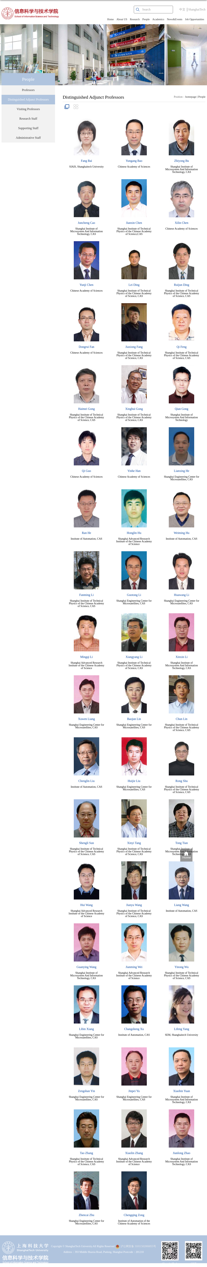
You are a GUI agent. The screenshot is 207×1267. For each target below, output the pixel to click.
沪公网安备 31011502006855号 (136, 1246)
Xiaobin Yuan (181, 1091)
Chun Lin (181, 719)
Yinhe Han (134, 470)
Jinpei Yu (134, 1091)
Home (110, 19)
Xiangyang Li (134, 656)
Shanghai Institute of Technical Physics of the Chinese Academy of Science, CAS (134, 293)
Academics (158, 19)
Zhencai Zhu (86, 1215)
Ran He (86, 532)
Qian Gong (181, 408)
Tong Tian (181, 843)
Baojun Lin (134, 719)
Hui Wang (86, 905)
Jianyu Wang (134, 905)
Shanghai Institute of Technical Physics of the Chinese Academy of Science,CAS (134, 231)
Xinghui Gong (134, 408)
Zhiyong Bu (181, 160)
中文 (182, 9)
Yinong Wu (181, 967)
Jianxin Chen (134, 222)
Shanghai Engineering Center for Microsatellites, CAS (181, 478)
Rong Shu (181, 781)
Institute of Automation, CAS (86, 538)
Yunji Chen (86, 284)
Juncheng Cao (86, 222)
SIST (193, 1263)
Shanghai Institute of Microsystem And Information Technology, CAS (181, 169)
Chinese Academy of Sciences (134, 166)
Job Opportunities (194, 19)
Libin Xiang (86, 1029)
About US (121, 19)
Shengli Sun (86, 843)
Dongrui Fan (86, 346)
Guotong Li (134, 594)
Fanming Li (86, 594)
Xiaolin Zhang (134, 1153)
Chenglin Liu (86, 781)
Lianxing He (181, 470)
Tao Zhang (86, 1153)
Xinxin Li (182, 656)
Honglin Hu (134, 532)
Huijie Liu (134, 781)
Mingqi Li (86, 656)
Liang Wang (181, 905)
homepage (190, 96)
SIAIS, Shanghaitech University (86, 166)
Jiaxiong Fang (134, 346)
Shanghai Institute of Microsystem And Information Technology (181, 417)
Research (135, 19)
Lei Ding (133, 284)
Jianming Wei (134, 967)
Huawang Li (181, 594)
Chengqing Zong (134, 1215)
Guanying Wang (87, 967)
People (146, 19)
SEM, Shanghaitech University (181, 1034)
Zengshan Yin (86, 1091)
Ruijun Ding (181, 284)
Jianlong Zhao (181, 1153)
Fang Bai (86, 160)
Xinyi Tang (134, 843)
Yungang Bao (134, 160)
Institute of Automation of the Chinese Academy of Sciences (134, 1222)
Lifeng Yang (181, 1029)
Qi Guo (86, 470)
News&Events (174, 19)
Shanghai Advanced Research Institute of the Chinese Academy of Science (134, 541)
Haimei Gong (86, 408)
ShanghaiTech (196, 9)
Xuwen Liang (86, 719)
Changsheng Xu (134, 1029)
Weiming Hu (181, 532)
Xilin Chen (181, 222)
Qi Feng (182, 346)
